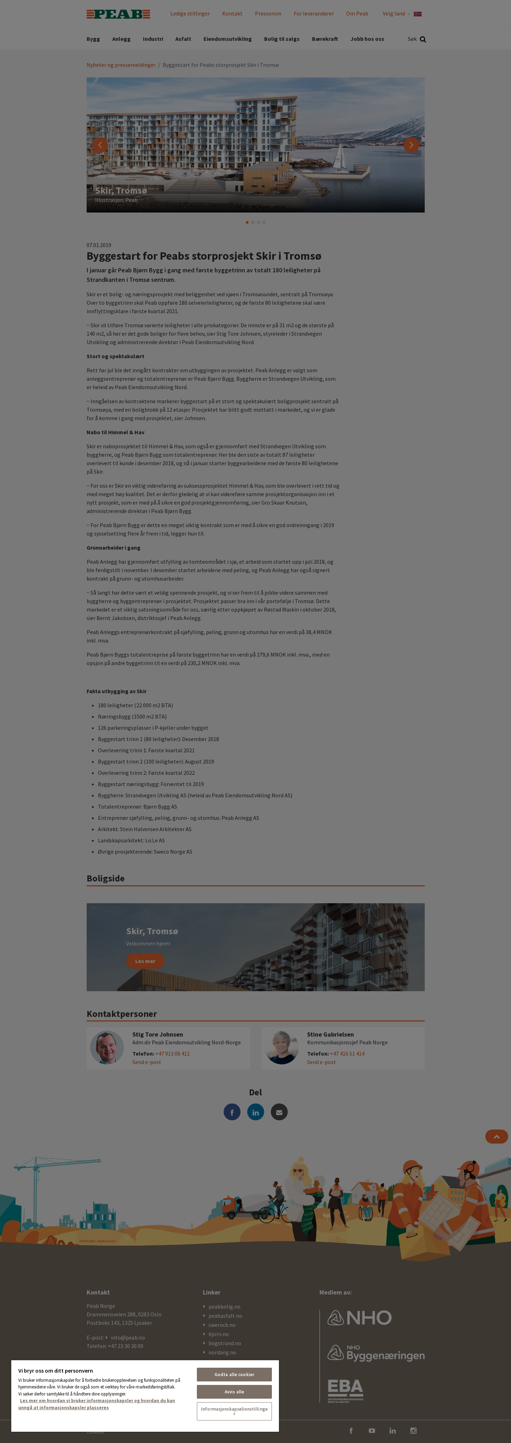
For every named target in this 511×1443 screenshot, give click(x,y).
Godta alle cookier (234, 1375)
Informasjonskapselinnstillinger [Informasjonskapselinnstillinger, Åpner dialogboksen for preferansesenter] (234, 1411)
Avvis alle (234, 1392)
